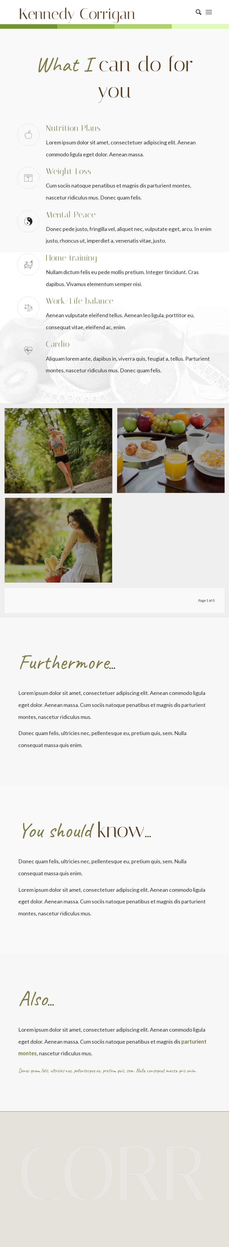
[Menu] (209, 12)
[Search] (195, 12)
